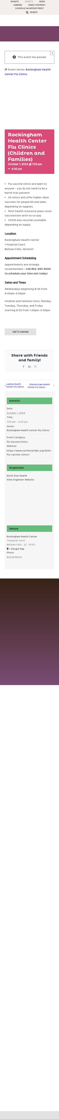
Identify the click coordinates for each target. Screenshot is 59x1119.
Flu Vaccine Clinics (17, 442)
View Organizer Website (20, 479)
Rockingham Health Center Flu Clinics (28, 430)
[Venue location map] (29, 505)
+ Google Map (16, 549)
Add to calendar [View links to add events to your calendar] (20, 332)
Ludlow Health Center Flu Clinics (15, 385)
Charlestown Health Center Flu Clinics (39, 386)
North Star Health (17, 475)
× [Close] (52, 53)
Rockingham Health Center (22, 536)
